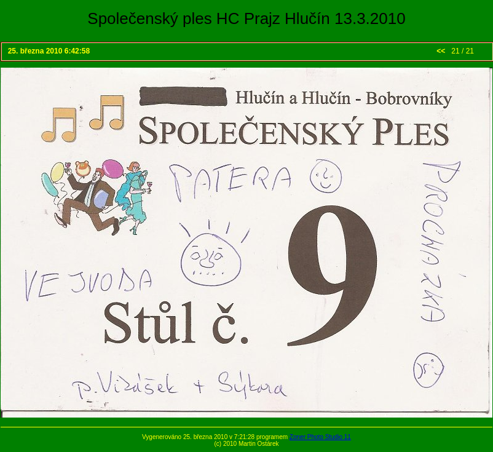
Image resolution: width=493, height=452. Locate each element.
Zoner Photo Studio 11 (320, 437)
